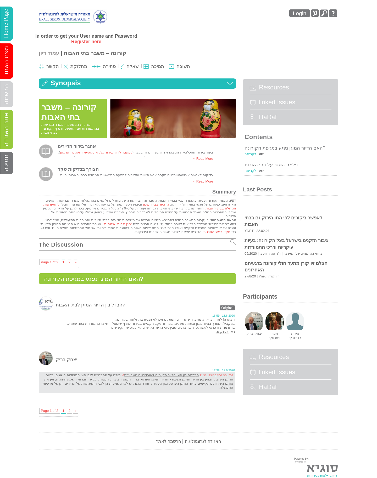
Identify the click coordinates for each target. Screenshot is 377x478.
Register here (86, 41)
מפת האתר (6, 61)
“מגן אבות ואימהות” (117, 224)
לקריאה (250, 154)
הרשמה (6, 94)
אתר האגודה (6, 129)
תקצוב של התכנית (216, 232)
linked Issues (272, 102)
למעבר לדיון (123, 152)
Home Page (5, 23)
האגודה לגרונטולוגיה (203, 441)
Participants (260, 296)
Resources (269, 87)
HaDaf (263, 117)
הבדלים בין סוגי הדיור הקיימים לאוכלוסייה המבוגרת (161, 375)
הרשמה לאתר (168, 441)
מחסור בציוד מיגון (156, 204)
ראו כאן (65, 152)
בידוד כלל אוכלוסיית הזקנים (92, 152)
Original (227, 308)
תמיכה (6, 163)
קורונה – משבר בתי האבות (95, 53)
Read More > (203, 159)
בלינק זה (222, 332)
